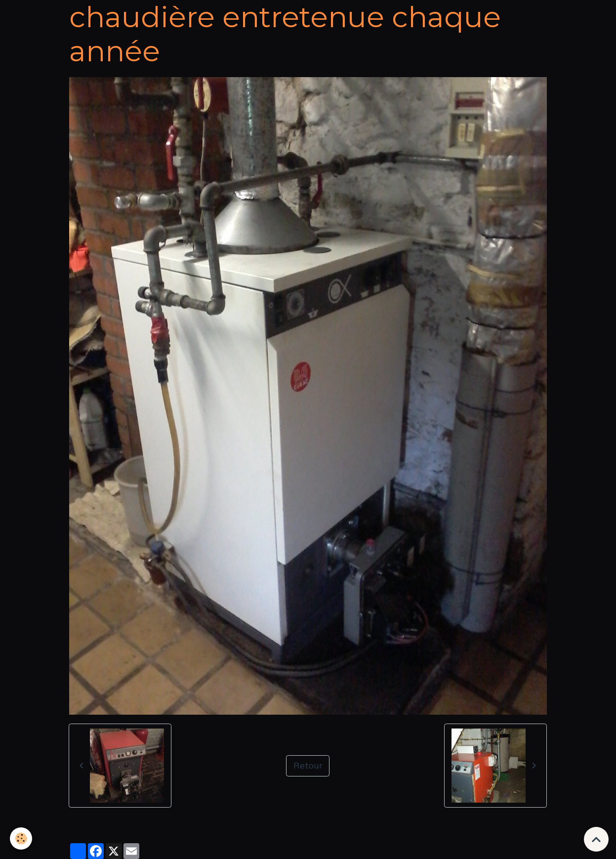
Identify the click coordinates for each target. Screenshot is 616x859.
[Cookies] (21, 838)
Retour (308, 765)
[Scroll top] (596, 839)
